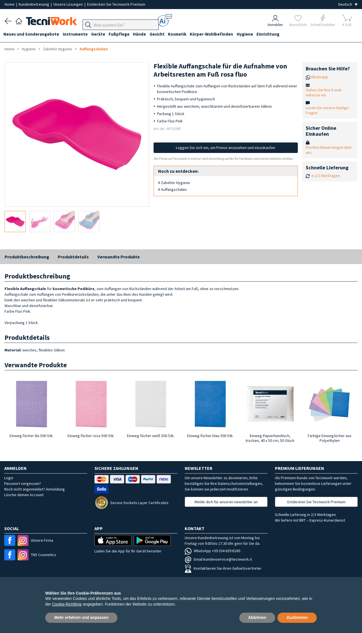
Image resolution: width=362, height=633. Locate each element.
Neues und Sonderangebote (32, 34)
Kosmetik (184, 34)
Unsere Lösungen (68, 4)
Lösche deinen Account (24, 494)
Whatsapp (319, 76)
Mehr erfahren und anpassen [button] (81, 617)
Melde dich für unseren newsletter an (226, 501)
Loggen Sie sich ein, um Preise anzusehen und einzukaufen (225, 147)
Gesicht (163, 34)
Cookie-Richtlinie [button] (67, 604)
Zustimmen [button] (297, 617)
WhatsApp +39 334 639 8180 (212, 550)
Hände (144, 34)
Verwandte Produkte (118, 257)
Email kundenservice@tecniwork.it (218, 559)
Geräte (101, 34)
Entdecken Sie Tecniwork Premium (116, 4)
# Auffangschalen (172, 189)
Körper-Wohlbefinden (220, 34)
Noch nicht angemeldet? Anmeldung (34, 489)
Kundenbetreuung (34, 4)
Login (8, 477)
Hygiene (254, 34)
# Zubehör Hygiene (174, 182)
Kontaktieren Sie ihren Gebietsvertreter (223, 568)
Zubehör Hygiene (57, 48)
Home (10, 4)
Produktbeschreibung (27, 257)
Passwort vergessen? (22, 483)
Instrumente (77, 34)
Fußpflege (123, 34)
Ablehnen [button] (257, 617)
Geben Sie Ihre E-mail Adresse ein (323, 92)
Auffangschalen (93, 48)
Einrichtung (278, 34)
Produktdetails (73, 257)
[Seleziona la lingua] (347, 4)
